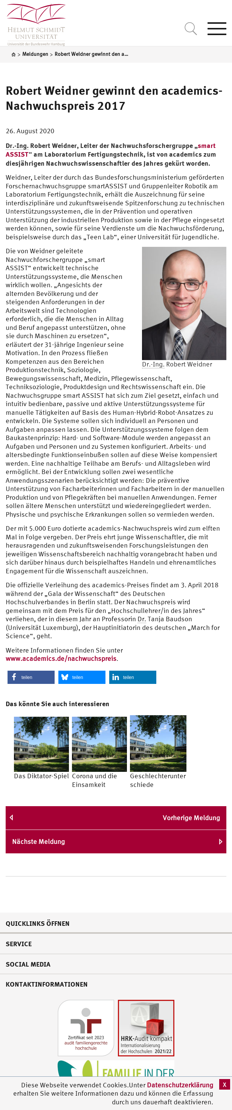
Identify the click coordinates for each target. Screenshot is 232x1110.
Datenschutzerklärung (180, 1085)
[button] (31, 677)
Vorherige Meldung (191, 818)
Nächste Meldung (38, 841)
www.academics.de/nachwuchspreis (61, 658)
